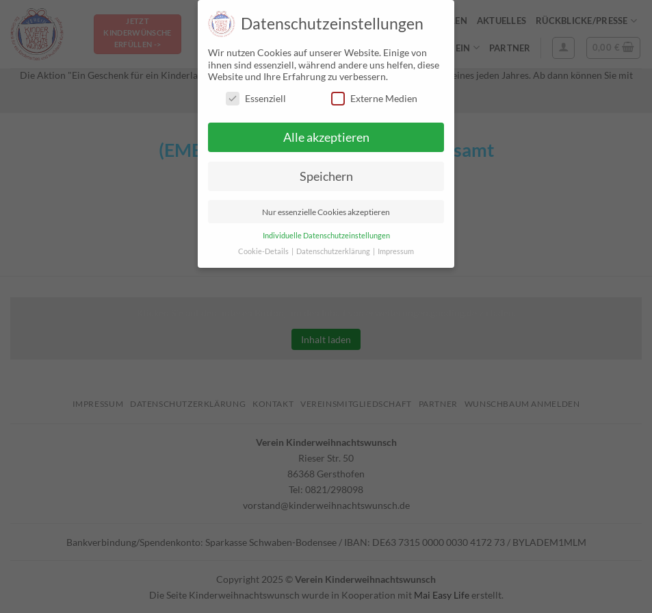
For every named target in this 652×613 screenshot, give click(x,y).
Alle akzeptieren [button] (326, 137)
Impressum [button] (396, 251)
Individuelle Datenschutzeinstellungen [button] (326, 236)
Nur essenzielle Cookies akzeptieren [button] (326, 212)
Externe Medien (374, 98)
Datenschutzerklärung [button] (333, 251)
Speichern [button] (326, 176)
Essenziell (256, 98)
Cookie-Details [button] (264, 251)
